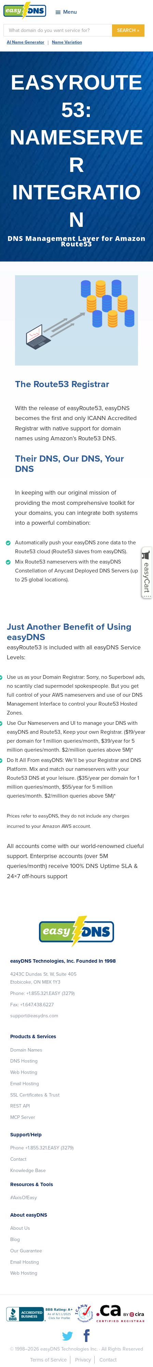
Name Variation (67, 42)
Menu (70, 12)
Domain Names (26, 1050)
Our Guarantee (26, 1251)
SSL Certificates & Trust (34, 1095)
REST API (20, 1106)
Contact (18, 1159)
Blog (15, 1239)
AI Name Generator (25, 42)
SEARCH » (128, 30)
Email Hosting (24, 1084)
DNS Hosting (24, 1061)
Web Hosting (23, 1072)
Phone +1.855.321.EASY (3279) (41, 1148)
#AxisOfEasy (23, 1198)
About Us (20, 1228)
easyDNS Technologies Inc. (69, 1349)
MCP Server (22, 1117)
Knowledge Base (28, 1170)
